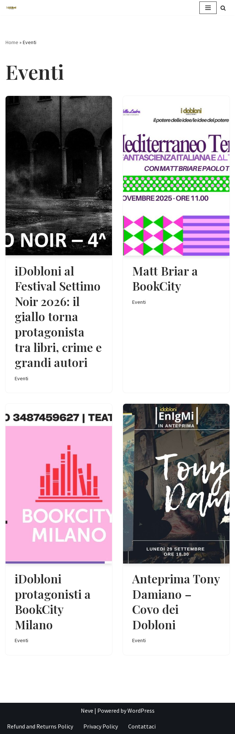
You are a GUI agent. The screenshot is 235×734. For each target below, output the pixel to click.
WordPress (141, 710)
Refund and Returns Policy (40, 726)
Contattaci (142, 726)
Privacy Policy (100, 726)
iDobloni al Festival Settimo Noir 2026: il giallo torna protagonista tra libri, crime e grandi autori (58, 316)
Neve (87, 710)
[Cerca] (223, 8)
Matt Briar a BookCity (165, 278)
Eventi (21, 378)
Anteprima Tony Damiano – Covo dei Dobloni (176, 601)
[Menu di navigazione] (208, 7)
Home (12, 42)
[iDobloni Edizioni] (11, 8)
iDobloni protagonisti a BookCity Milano (53, 601)
